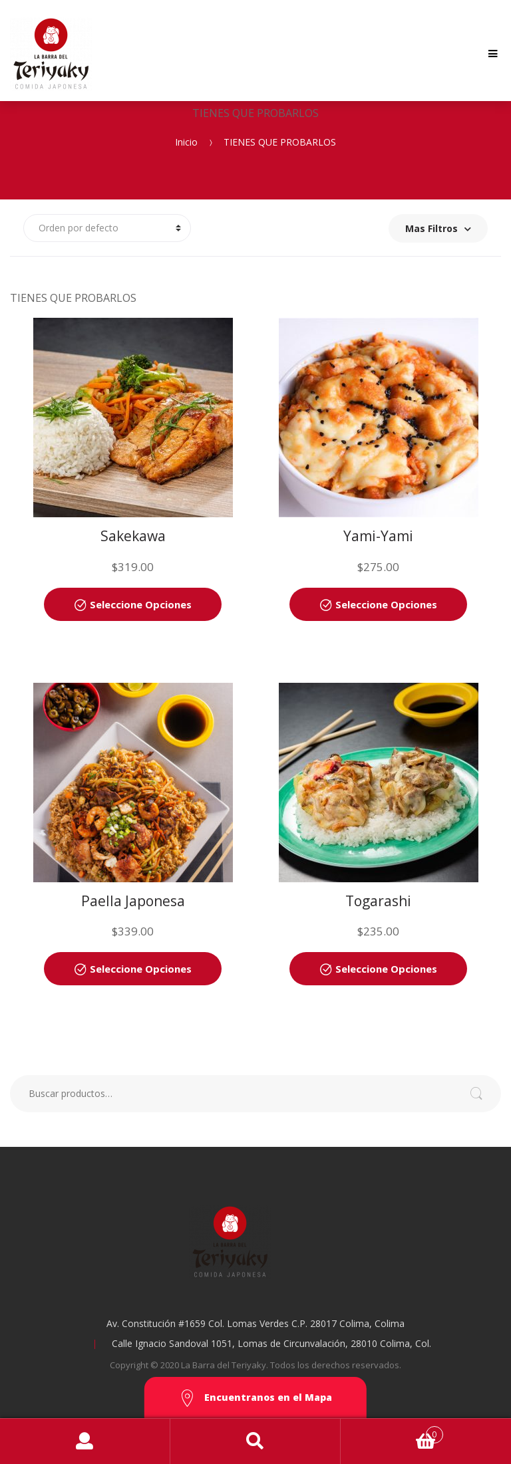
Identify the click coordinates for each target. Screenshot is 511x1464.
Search (255, 1441)
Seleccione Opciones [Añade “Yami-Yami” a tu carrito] (386, 604)
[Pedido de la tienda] (107, 228)
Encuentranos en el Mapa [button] (255, 1398)
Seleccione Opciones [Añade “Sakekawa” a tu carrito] (141, 604)
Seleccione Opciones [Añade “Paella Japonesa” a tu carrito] (141, 968)
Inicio (186, 141)
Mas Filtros (438, 228)
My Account (85, 1441)
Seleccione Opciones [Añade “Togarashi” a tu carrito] (386, 968)
